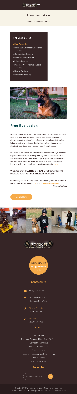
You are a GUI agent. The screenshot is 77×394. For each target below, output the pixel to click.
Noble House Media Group (54, 392)
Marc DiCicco (35, 319)
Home (29, 21)
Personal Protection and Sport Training (38, 355)
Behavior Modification (24, 58)
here (56, 165)
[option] (13, 221)
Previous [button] (5, 222)
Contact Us (21, 198)
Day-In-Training (21, 72)
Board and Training (22, 75)
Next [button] (72, 222)
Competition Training (23, 54)
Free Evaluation (21, 44)
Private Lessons (21, 61)
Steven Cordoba (36, 309)
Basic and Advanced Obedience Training (38, 340)
